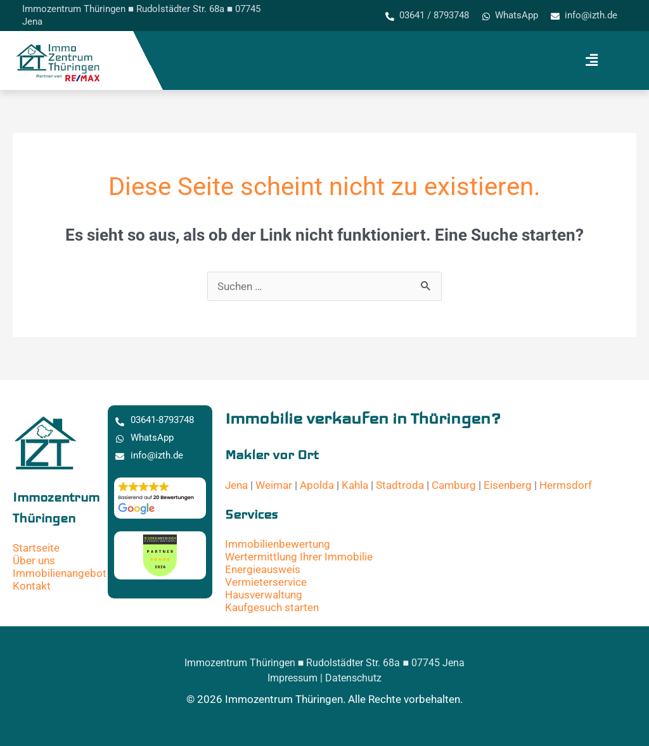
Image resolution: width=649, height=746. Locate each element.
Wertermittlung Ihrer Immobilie (299, 556)
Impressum (292, 678)
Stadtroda (400, 485)
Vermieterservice (266, 582)
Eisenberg (508, 485)
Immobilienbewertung (277, 544)
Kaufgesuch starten (272, 607)
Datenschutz (353, 678)
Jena (236, 485)
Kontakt (32, 585)
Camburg (454, 485)
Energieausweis (262, 569)
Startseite (36, 547)
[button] (591, 60)
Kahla (355, 485)
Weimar (273, 485)
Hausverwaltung (263, 594)
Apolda (317, 485)
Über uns (34, 560)
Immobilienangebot (59, 573)
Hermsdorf (565, 485)
